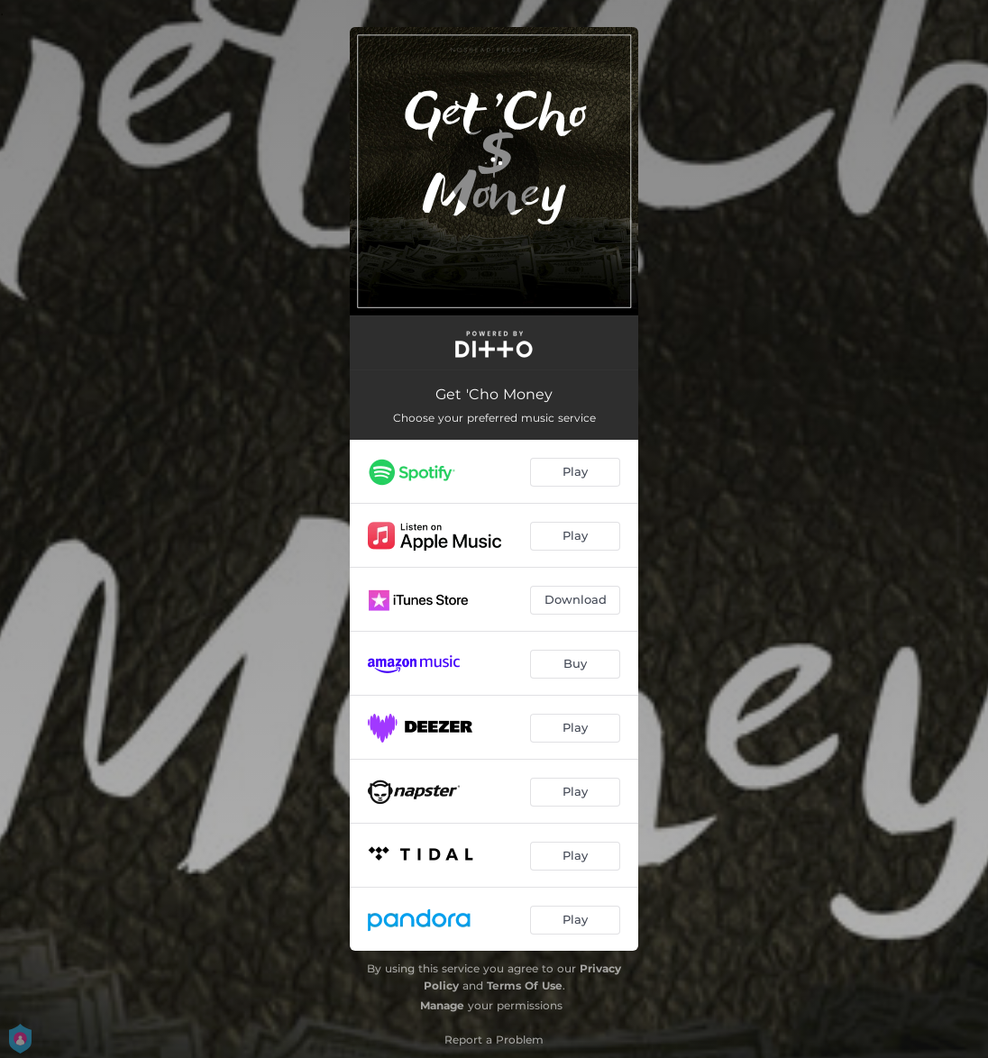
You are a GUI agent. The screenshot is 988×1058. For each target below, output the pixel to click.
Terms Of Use (525, 985)
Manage (442, 1005)
